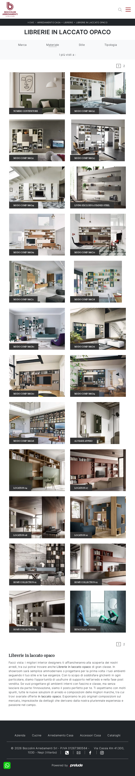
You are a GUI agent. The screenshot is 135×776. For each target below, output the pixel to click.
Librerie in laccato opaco (91, 22)
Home (31, 22)
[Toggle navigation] (128, 9)
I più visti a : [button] (67, 54)
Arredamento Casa (48, 22)
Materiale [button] (52, 45)
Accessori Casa (90, 735)
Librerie (68, 22)
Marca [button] (22, 45)
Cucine (36, 735)
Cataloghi (113, 735)
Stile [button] (82, 45)
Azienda (20, 735)
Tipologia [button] (110, 45)
